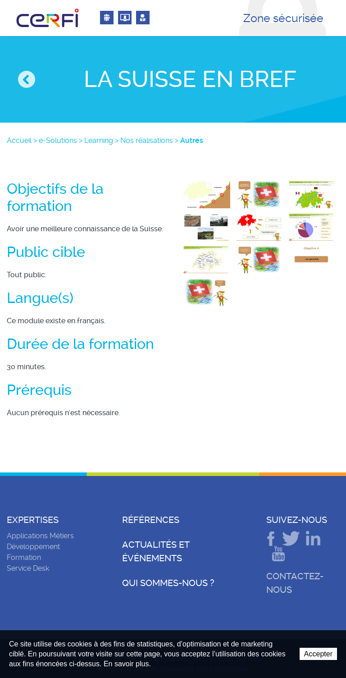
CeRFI (48, 18)
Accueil (19, 140)
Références (150, 519)
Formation (24, 557)
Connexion (107, 17)
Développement (33, 546)
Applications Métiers (40, 535)
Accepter (318, 654)
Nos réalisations (146, 140)
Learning (98, 140)
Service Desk (28, 568)
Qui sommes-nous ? (168, 582)
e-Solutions (58, 140)
